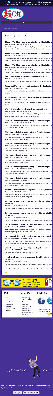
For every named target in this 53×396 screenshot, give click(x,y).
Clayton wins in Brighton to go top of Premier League (27, 120)
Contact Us (25, 314)
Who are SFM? (27, 300)
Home (5, 28)
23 (31, 268)
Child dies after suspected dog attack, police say (26, 248)
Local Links (9, 306)
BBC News (8, 55)
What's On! (9, 310)
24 (34, 268)
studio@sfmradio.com (12, 4)
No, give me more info (31, 393)
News (7, 300)
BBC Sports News (10, 44)
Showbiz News (10, 308)
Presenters (25, 302)
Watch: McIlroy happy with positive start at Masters (27, 109)
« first (9, 268)
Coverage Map (26, 306)
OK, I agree (17, 393)
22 (27, 268)
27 (44, 268)
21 (24, 268)
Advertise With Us (27, 312)
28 (47, 268)
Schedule (25, 304)
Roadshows (25, 310)
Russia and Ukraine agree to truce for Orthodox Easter (28, 86)
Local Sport (9, 304)
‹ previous (16, 268)
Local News (9, 302)
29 (51, 268)
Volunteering (26, 298)
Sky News (8, 192)
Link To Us (25, 308)
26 (41, 268)
